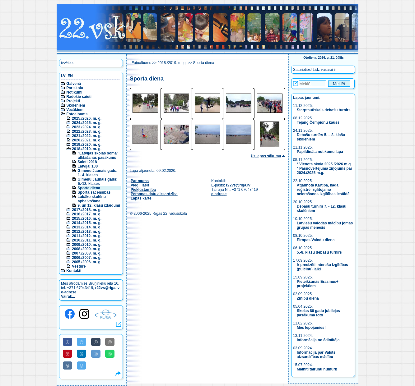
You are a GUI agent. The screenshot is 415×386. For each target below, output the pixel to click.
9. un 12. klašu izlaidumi (98, 205)
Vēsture (79, 266)
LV (63, 76)
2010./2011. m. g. (86, 240)
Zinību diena (308, 298)
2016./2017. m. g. (86, 214)
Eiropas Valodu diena (315, 240)
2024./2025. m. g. (86, 123)
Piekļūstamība (143, 189)
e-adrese (68, 292)
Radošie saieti (78, 96)
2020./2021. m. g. (86, 140)
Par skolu (74, 88)
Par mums (140, 181)
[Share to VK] (67, 365)
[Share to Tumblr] (95, 342)
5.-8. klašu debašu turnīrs (319, 252)
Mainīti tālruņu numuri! (317, 369)
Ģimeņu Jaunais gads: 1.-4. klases (97, 172)
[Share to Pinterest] (67, 354)
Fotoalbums (76, 114)
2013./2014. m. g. (86, 227)
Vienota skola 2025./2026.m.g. (325, 164)
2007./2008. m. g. (86, 253)
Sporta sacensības (93, 192)
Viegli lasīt (140, 185)
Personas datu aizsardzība (154, 194)
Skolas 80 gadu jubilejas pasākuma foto (318, 313)
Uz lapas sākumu (266, 156)
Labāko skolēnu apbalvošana (91, 199)
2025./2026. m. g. (86, 118)
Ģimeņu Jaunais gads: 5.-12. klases (97, 181)
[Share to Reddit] (95, 354)
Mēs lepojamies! (311, 327)
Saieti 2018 (87, 162)
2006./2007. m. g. (86, 257)
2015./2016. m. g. (86, 218)
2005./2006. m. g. (86, 262)
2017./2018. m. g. (86, 210)
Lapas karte (141, 198)
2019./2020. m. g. (86, 144)
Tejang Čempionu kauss (318, 122)
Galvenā (73, 83)
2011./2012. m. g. (86, 236)
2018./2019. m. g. (86, 149)
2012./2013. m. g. (86, 231)
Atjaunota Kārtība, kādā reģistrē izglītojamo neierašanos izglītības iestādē (323, 189)
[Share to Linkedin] (81, 354)
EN (70, 76)
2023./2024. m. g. (86, 127)
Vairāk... (68, 296)
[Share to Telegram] (81, 365)
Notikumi (74, 92)
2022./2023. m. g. (86, 131)
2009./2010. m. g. (86, 244)
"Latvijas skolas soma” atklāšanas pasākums (98, 155)
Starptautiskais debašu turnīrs (324, 110)
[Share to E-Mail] (109, 342)
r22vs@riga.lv (107, 288)
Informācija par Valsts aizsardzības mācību (316, 354)
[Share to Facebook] (67, 342)
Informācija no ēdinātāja (318, 340)
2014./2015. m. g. (86, 223)
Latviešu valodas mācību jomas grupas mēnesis (325, 225)
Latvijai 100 (87, 166)
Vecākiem (74, 110)
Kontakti (73, 271)
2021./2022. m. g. (86, 136)
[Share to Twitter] (81, 342)
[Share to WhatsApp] (109, 354)
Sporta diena (88, 188)
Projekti (73, 101)
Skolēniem (75, 105)
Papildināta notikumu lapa (320, 151)
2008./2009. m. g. (86, 249)
